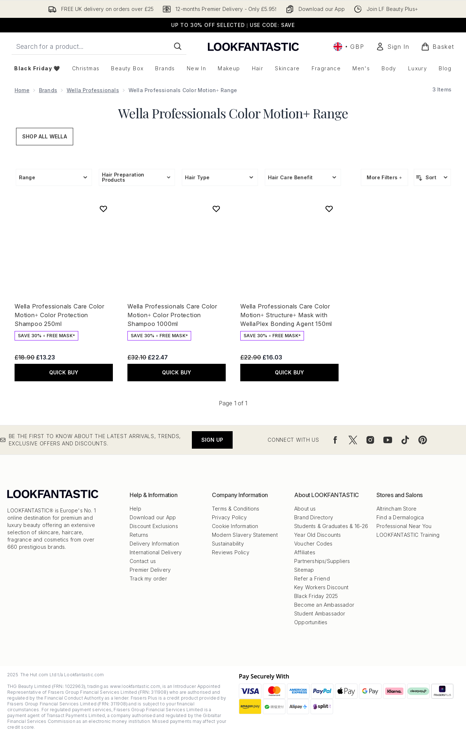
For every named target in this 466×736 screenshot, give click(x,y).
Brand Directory (313, 517)
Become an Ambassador (324, 605)
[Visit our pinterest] (422, 440)
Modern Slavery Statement (245, 535)
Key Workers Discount (321, 587)
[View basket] (437, 46)
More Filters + (384, 177)
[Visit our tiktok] (405, 440)
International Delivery (156, 552)
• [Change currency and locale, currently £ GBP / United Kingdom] (348, 46)
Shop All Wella (44, 136)
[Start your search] (99, 46)
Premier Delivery (150, 570)
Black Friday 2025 (316, 596)
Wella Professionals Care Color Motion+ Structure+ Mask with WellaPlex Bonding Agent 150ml (286, 315)
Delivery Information (154, 543)
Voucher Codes (313, 543)
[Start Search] (177, 46)
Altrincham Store (396, 508)
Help (135, 508)
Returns (139, 535)
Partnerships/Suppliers (322, 561)
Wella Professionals (93, 90)
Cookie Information (235, 526)
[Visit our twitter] (353, 440)
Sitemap (304, 570)
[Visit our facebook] (335, 440)
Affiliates (304, 552)
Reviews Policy (230, 552)
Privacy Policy (229, 517)
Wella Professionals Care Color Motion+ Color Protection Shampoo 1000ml (172, 315)
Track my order (148, 578)
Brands (48, 90)
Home (22, 90)
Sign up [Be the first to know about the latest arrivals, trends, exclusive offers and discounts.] (212, 440)
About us (305, 508)
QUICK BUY (64, 372)
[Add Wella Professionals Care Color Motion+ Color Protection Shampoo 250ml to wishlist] (103, 208)
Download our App (153, 517)
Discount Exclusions (154, 526)
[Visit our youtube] (387, 440)
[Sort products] (432, 177)
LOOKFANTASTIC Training (407, 535)
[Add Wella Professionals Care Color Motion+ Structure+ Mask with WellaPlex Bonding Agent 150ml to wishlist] (329, 208)
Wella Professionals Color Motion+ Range (233, 113)
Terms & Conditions (236, 508)
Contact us (143, 561)
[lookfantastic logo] (253, 46)
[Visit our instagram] (370, 440)
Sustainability (228, 543)
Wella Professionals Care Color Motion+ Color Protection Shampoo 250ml (59, 315)
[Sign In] (392, 46)
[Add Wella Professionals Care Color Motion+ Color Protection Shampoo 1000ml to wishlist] (216, 208)
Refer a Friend (312, 578)
